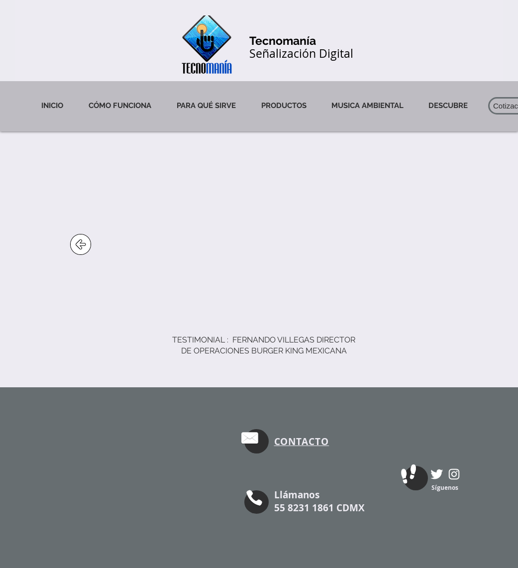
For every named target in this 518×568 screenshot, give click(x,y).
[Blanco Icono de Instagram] (454, 474)
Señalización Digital (301, 53)
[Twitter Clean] (436, 474)
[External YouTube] (257, 244)
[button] (448, 106)
